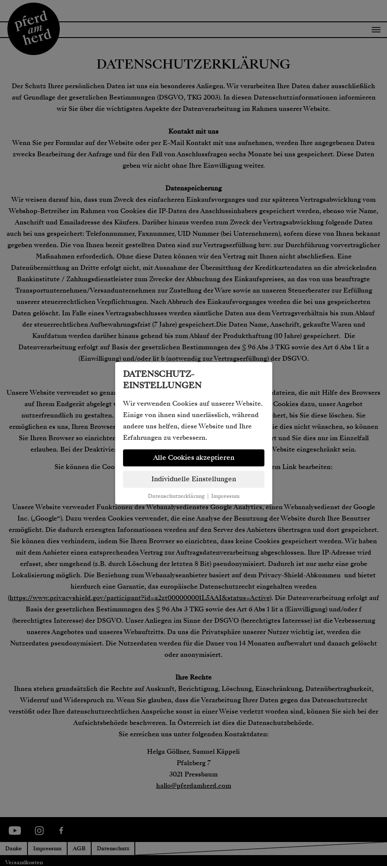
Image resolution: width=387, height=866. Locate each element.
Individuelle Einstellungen (193, 479)
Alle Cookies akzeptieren (193, 457)
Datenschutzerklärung (176, 496)
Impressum (225, 496)
